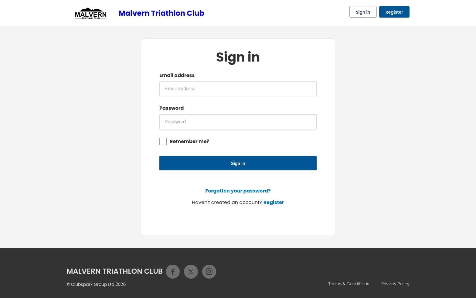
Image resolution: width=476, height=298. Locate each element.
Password (171, 108)
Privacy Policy (395, 284)
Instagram (209, 272)
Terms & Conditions (348, 284)
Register (394, 12)
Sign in (363, 12)
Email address (177, 75)
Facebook (173, 272)
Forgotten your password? (237, 190)
